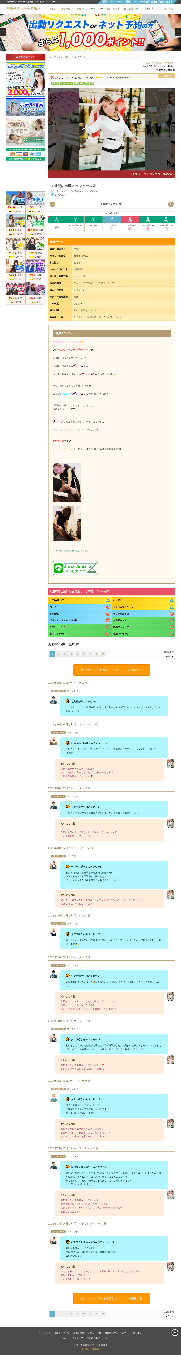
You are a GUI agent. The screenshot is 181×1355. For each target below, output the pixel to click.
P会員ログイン (25, 57)
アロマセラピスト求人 (130, 1333)
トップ (44, 1333)
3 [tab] (94, 48)
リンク (114, 1338)
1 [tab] (86, 48)
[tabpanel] (90, 32)
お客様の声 (110, 1333)
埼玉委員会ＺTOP (58, 57)
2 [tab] (90, 48)
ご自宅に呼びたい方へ (97, 1338)
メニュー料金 (94, 1333)
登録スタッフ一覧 (60, 1333)
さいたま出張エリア (73, 1338)
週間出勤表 (78, 1333)
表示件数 (169, 652)
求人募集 (168, 8)
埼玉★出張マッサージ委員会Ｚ (91, 1345)
